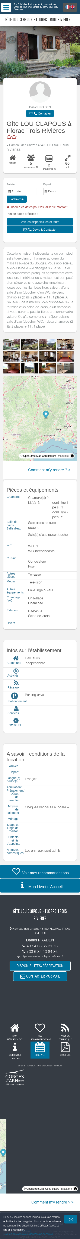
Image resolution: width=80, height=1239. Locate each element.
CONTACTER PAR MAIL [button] (40, 976)
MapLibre (63, 455)
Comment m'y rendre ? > (49, 470)
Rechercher (16, 199)
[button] (40, 113)
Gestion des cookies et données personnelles (28, 1234)
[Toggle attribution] (72, 455)
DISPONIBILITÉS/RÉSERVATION (40, 966)
